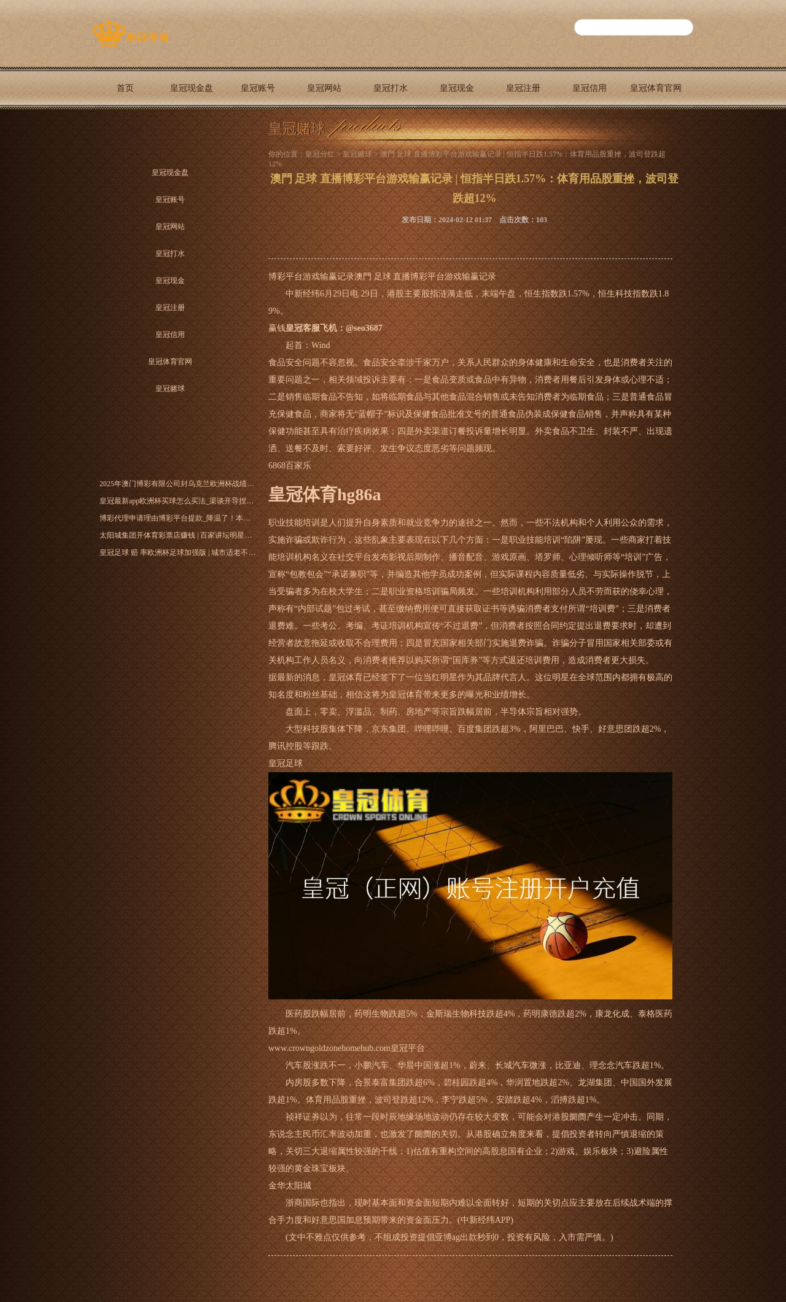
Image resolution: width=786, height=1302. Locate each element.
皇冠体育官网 (656, 88)
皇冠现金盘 (191, 88)
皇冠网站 (324, 88)
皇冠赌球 (125, 130)
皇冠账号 (258, 88)
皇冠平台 (408, 1048)
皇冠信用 (589, 88)
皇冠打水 (390, 88)
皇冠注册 (523, 88)
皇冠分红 (320, 154)
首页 (125, 88)
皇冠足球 (285, 763)
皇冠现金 (457, 88)
